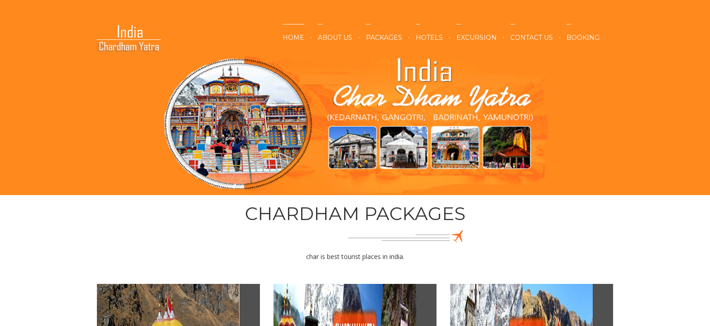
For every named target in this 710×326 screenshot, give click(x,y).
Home (293, 38)
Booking (583, 38)
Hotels (429, 38)
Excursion (476, 38)
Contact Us (531, 38)
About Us (335, 38)
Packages (384, 38)
